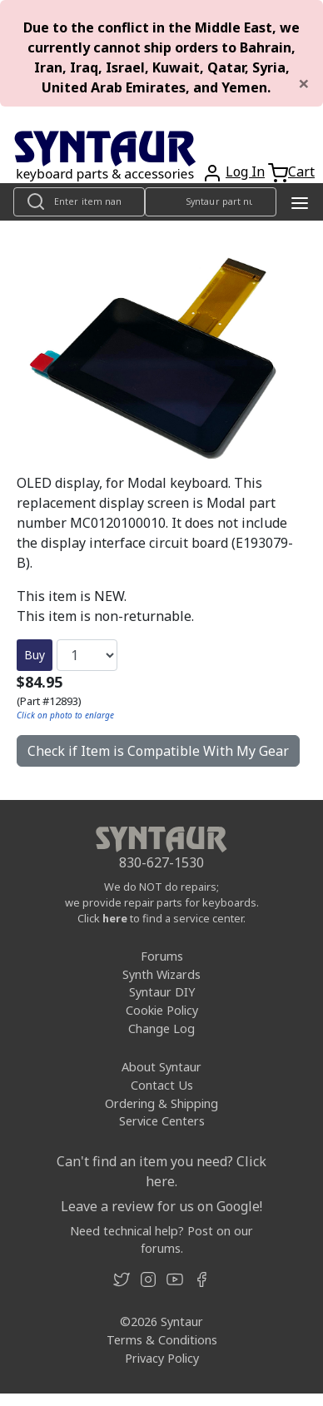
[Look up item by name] (79, 201)
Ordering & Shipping (161, 1103)
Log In (245, 171)
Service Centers (162, 1121)
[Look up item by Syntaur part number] (210, 201)
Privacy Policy (162, 1358)
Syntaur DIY (162, 992)
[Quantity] (87, 655)
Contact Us (162, 1085)
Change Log (161, 1028)
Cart (301, 171)
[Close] (304, 83)
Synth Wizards (161, 974)
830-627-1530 (161, 862)
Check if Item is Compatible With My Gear (158, 751)
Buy (34, 655)
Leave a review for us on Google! (161, 1206)
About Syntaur (161, 1067)
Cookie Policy (162, 1010)
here (114, 918)
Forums (162, 956)
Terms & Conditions (162, 1340)
